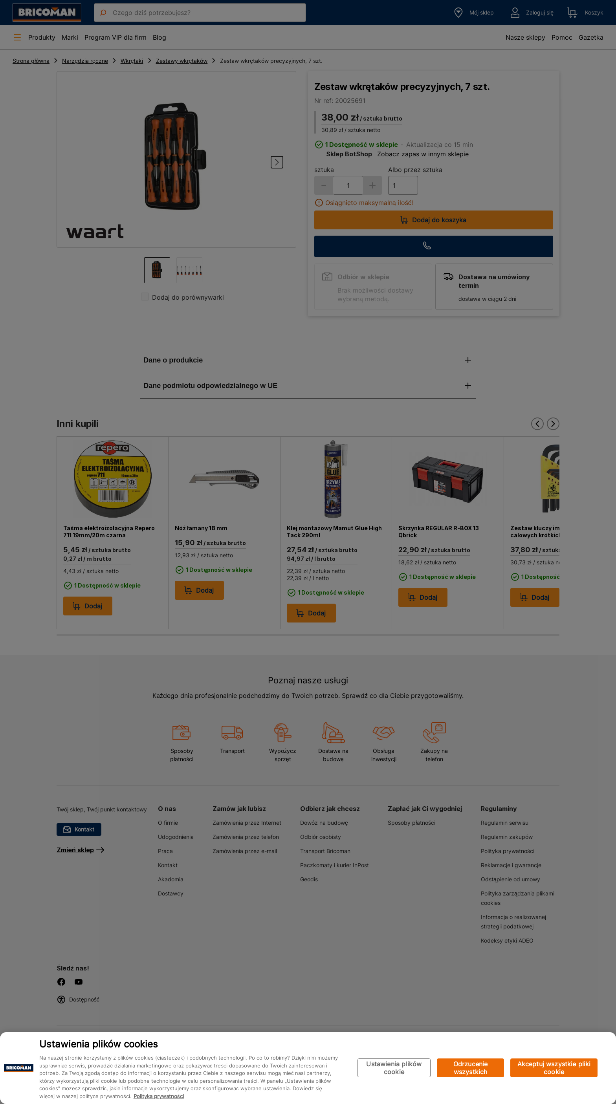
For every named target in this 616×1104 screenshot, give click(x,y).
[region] (308, 1068)
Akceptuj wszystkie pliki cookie (554, 1068)
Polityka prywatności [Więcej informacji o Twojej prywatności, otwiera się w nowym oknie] (159, 1096)
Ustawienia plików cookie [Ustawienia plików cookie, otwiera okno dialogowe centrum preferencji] (394, 1068)
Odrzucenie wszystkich (470, 1068)
